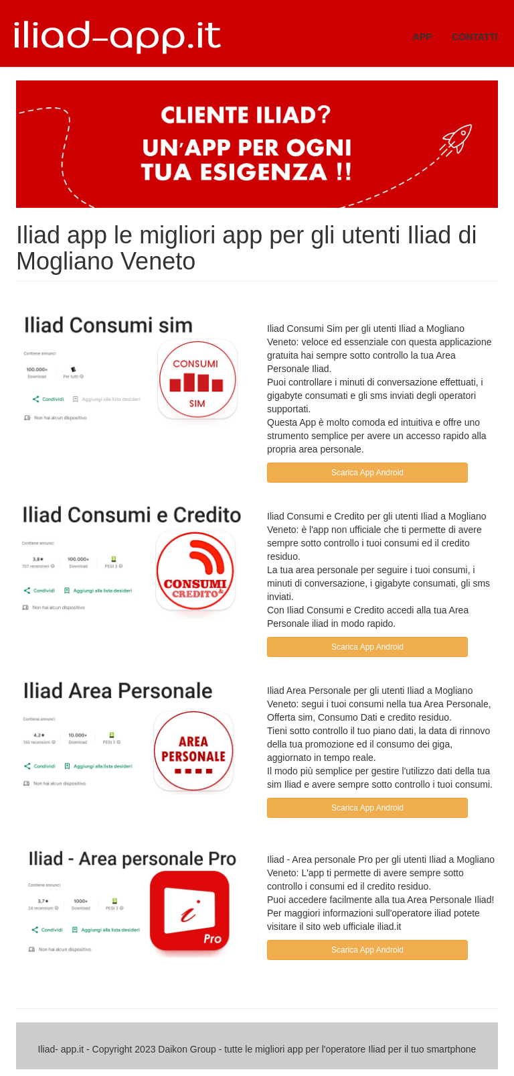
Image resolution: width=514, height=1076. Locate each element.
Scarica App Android (367, 472)
